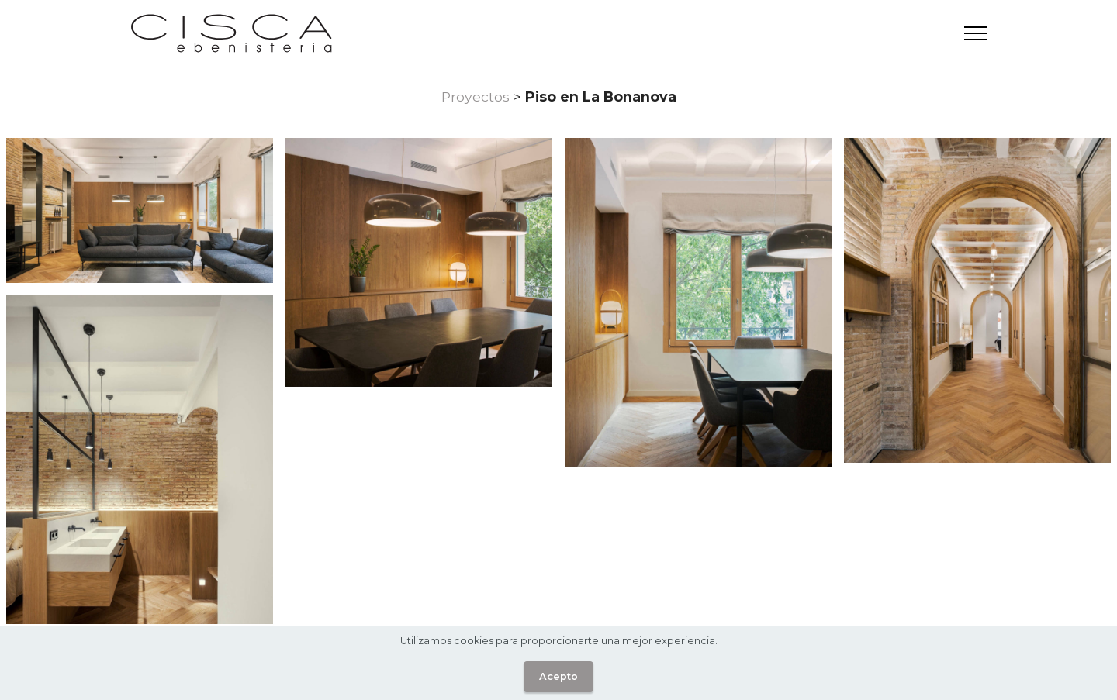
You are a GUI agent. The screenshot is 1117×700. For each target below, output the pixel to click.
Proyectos (475, 96)
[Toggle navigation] (976, 33)
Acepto (558, 676)
